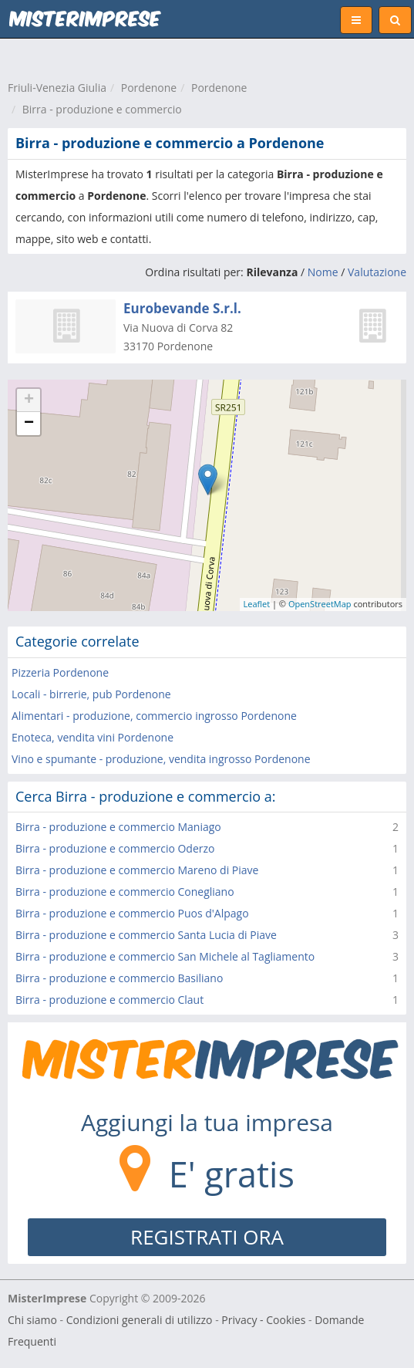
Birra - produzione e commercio (102, 109)
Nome (323, 272)
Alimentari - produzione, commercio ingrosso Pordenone (154, 715)
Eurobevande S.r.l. (182, 308)
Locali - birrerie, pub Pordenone (91, 694)
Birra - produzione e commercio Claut (109, 999)
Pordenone (149, 87)
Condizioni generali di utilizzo (139, 1319)
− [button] (29, 423)
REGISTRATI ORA (207, 1237)
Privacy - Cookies (263, 1319)
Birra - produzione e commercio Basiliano (119, 978)
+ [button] (29, 400)
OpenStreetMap (320, 604)
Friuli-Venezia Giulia (57, 87)
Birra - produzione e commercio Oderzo (115, 848)
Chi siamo (32, 1319)
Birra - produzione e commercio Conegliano (124, 891)
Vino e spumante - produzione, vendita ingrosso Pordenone (161, 759)
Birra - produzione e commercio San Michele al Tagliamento (165, 956)
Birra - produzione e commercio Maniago (118, 826)
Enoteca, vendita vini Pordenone (92, 737)
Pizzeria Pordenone (60, 672)
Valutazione (377, 272)
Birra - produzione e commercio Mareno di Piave (136, 870)
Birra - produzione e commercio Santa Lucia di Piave (146, 934)
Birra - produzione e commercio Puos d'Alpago (132, 913)
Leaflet (257, 604)
